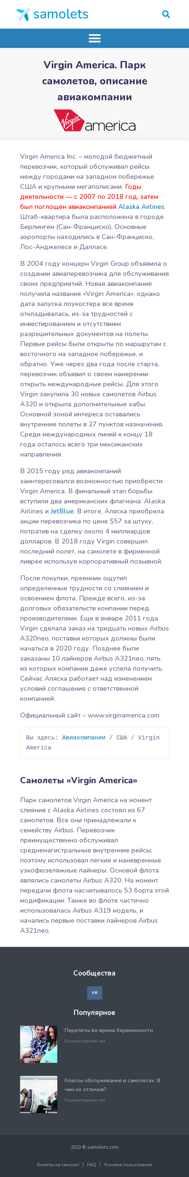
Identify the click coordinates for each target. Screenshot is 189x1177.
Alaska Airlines (141, 206)
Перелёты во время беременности (109, 1030)
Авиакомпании (84, 738)
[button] (166, 13)
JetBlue (62, 511)
